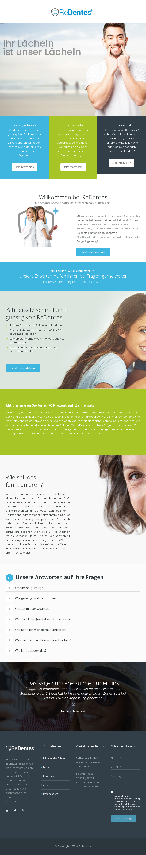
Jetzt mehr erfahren (109, 252)
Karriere (47, 767)
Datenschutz (50, 793)
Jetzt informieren (24, 167)
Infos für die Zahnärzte (56, 758)
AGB (45, 785)
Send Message (123, 818)
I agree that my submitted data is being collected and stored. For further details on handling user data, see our (127, 803)
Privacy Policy (125, 809)
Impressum (50, 776)
